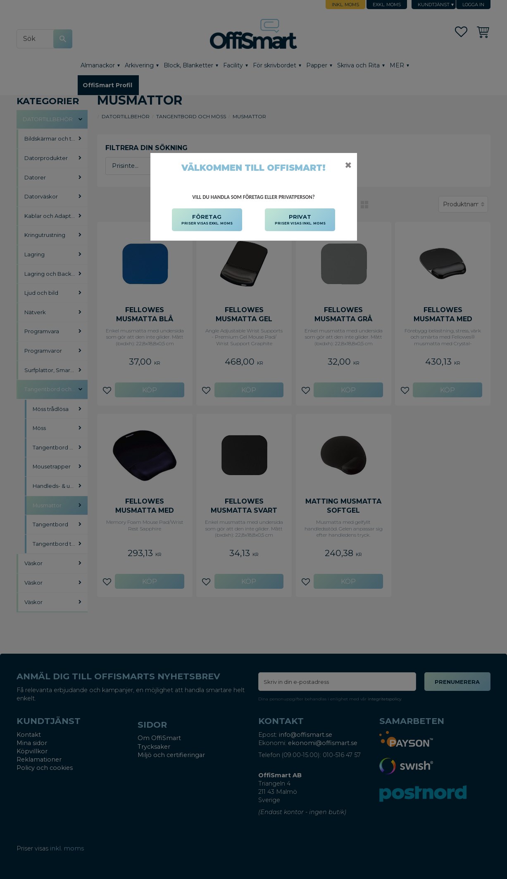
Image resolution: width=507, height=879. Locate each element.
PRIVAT (300, 220)
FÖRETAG (207, 220)
